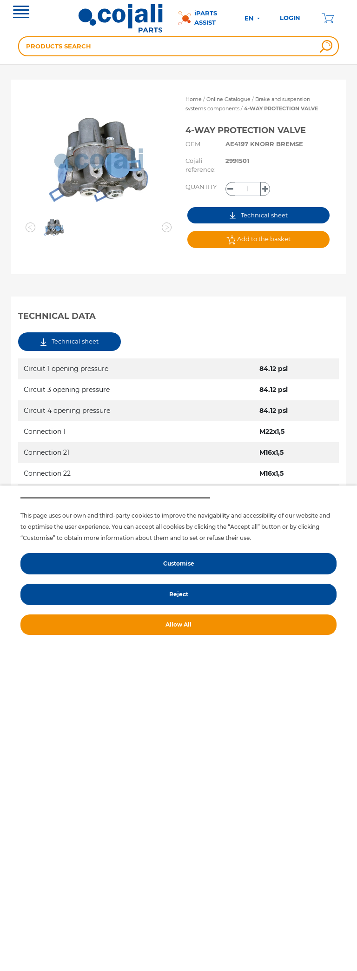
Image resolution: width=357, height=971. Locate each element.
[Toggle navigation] (21, 13)
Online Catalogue (228, 99)
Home (193, 99)
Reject (178, 594)
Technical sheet (259, 215)
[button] (31, 227)
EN (250, 18)
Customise (178, 563)
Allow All (178, 624)
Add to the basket (258, 239)
